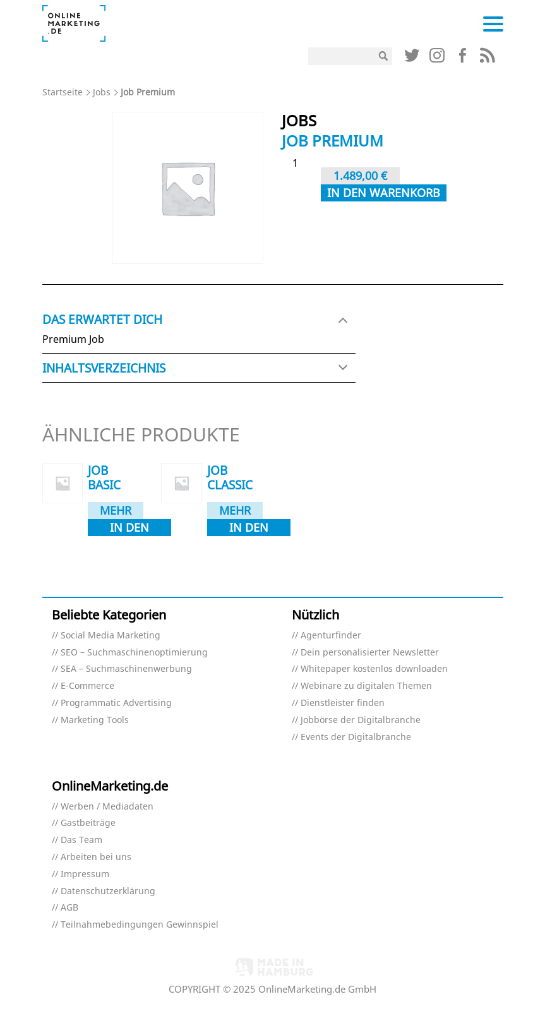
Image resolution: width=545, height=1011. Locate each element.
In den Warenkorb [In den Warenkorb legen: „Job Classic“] (248, 528)
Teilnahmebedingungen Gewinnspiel (140, 924)
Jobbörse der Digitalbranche (361, 720)
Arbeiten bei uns (96, 857)
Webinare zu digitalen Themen (366, 686)
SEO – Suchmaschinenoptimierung (134, 652)
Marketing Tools (95, 720)
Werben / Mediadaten (107, 806)
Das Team (81, 840)
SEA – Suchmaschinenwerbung (126, 669)
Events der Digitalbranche (356, 737)
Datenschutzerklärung (108, 891)
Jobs (102, 92)
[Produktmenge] (300, 163)
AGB (69, 907)
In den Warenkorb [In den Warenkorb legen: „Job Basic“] (129, 528)
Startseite (62, 92)
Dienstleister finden (343, 703)
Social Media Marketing (110, 635)
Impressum (85, 874)
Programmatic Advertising (116, 703)
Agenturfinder (331, 635)
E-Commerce (87, 686)
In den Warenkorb (383, 192)
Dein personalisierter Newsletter (370, 652)
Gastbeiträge (88, 823)
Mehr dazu (115, 511)
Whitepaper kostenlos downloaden (374, 669)
